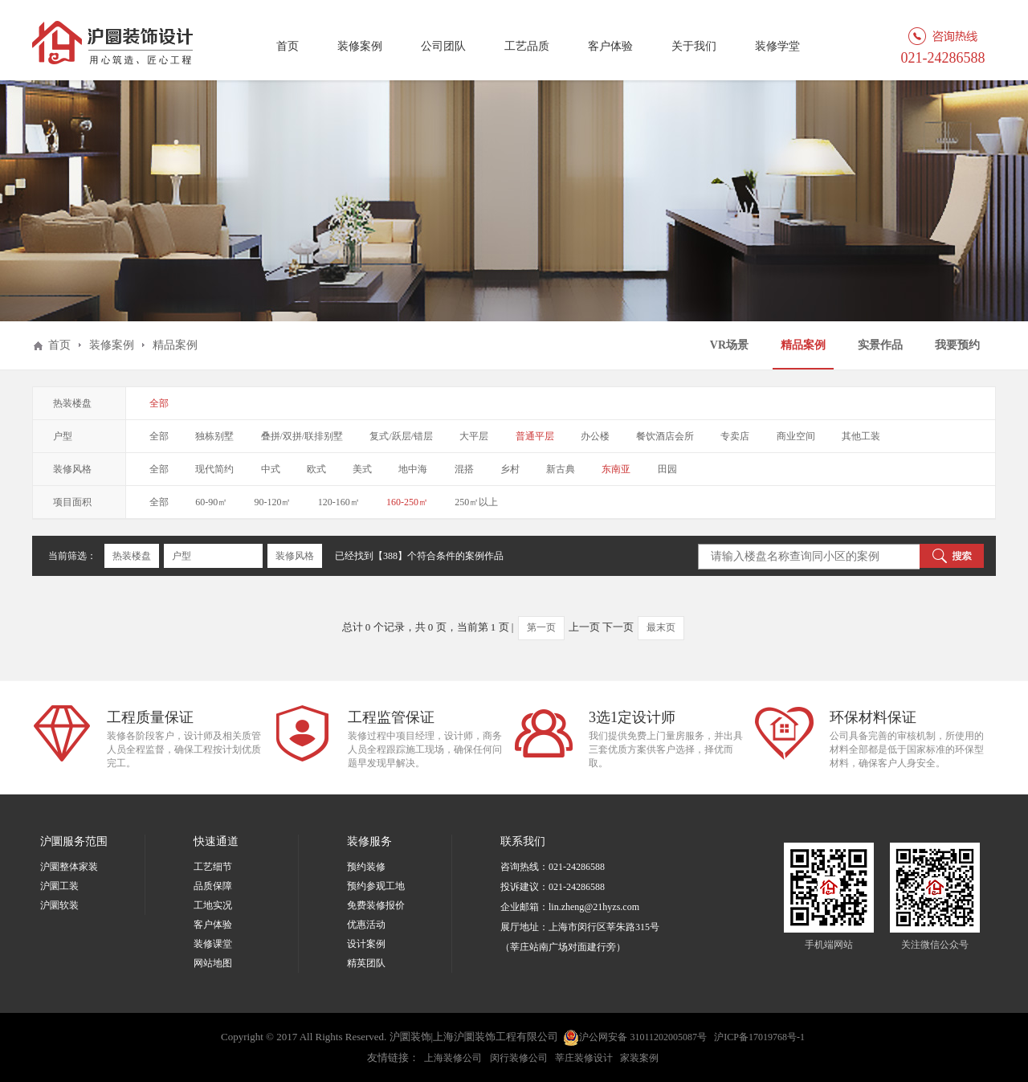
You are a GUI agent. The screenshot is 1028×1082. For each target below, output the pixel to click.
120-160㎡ (339, 502)
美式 (362, 469)
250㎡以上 (476, 502)
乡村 (510, 469)
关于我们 (693, 46)
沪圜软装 (59, 905)
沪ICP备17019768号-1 (759, 1037)
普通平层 (535, 436)
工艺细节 (213, 866)
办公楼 (595, 436)
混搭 (464, 469)
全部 (159, 403)
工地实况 (213, 905)
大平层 (473, 436)
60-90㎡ (211, 502)
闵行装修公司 (519, 1058)
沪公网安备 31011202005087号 (635, 1038)
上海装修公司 (453, 1058)
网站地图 (213, 963)
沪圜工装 (59, 886)
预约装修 (366, 866)
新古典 (560, 469)
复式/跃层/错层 (401, 436)
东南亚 (616, 469)
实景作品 (880, 345)
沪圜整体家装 (69, 866)
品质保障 (213, 886)
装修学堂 (777, 46)
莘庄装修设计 (584, 1058)
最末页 (661, 627)
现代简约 (214, 469)
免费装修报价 (376, 905)
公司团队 (443, 46)
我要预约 (957, 345)
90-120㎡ (273, 502)
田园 (667, 469)
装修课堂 (213, 943)
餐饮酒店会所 (665, 436)
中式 (270, 469)
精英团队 (366, 963)
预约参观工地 (376, 886)
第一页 (541, 627)
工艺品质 (526, 46)
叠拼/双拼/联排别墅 (302, 436)
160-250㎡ (407, 502)
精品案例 (803, 345)
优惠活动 (366, 924)
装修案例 (359, 46)
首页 (287, 46)
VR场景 (729, 345)
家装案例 (639, 1058)
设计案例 (366, 943)
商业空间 (796, 436)
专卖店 (734, 436)
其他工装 (861, 436)
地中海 (412, 469)
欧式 (316, 469)
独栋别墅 (214, 436)
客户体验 (610, 46)
